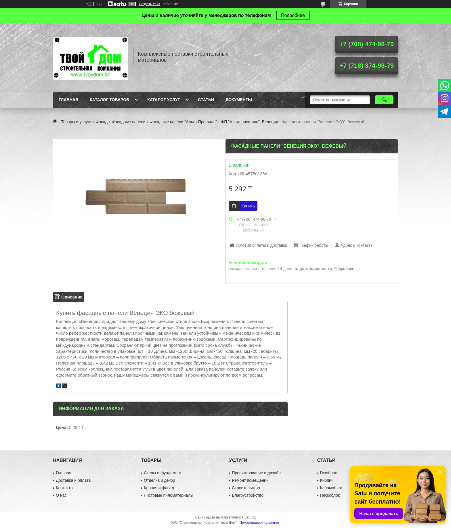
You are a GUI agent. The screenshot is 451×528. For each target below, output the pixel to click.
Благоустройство (247, 495)
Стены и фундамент (162, 473)
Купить (248, 205)
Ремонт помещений (250, 480)
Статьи (206, 99)
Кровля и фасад (159, 487)
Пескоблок (330, 495)
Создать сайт (149, 4)
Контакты (64, 487)
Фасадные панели (128, 122)
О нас (61, 495)
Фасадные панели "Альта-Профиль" (183, 122)
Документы (239, 99)
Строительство (246, 487)
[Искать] (384, 99)
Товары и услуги (76, 122)
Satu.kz (250, 517)
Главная (68, 99)
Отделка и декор (159, 480)
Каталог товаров (109, 99)
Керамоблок (331, 487)
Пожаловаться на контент (260, 523)
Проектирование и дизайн (256, 473)
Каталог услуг (163, 99)
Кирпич (326, 480)
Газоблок (328, 473)
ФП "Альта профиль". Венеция (249, 122)
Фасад (102, 122)
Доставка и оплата (73, 480)
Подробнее (293, 15)
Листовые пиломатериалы (168, 495)
